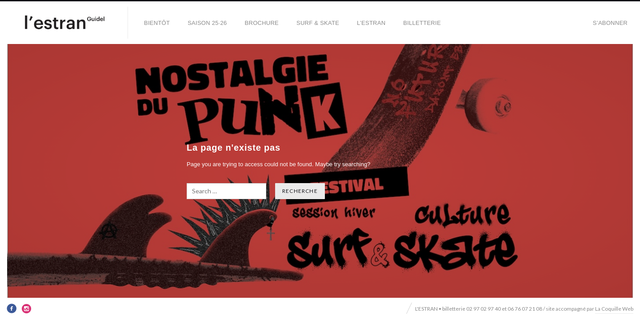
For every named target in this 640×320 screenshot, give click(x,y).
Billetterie (422, 23)
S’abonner (610, 23)
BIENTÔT (157, 23)
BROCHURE (262, 23)
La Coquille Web (614, 308)
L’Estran (371, 23)
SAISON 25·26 (207, 23)
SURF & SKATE (317, 23)
